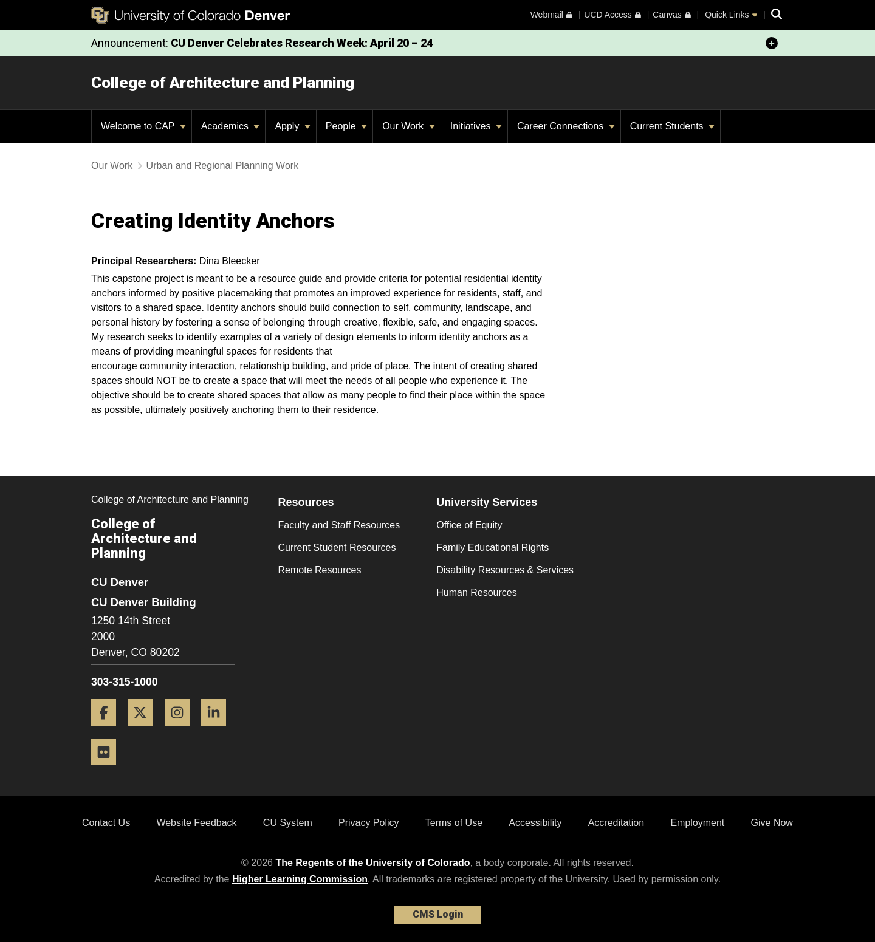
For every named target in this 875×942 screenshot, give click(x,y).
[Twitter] (145, 731)
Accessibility (535, 822)
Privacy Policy (368, 822)
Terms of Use (453, 822)
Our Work (408, 126)
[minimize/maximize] (772, 43)
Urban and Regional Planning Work (222, 165)
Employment (697, 822)
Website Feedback (196, 822)
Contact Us (106, 822)
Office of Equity (469, 525)
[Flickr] (108, 770)
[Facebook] (108, 731)
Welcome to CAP (143, 126)
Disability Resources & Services (505, 570)
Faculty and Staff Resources (339, 525)
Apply (292, 126)
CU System (287, 822)
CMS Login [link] (438, 914)
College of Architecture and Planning (222, 82)
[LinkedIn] (218, 731)
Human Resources (476, 592)
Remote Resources (320, 570)
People (346, 126)
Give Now (772, 822)
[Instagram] (182, 731)
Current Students (672, 126)
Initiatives (476, 126)
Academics (230, 126)
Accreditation (616, 822)
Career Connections (566, 126)
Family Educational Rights (492, 547)
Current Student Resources (337, 547)
